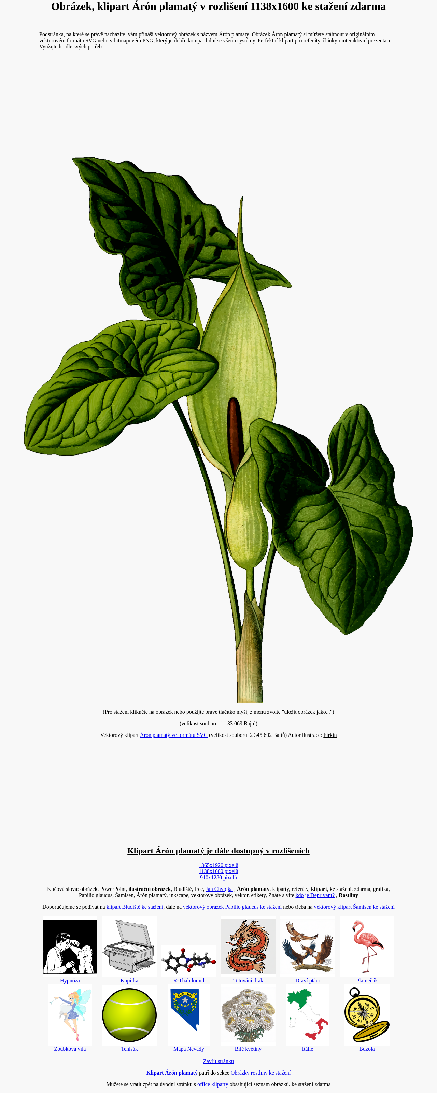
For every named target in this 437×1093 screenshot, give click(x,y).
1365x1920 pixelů (218, 865)
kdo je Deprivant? (315, 895)
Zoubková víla (70, 1018)
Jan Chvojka (219, 889)
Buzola (367, 1018)
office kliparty (212, 1084)
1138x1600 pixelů (218, 871)
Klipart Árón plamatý (172, 1073)
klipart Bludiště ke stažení (135, 907)
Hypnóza (70, 949)
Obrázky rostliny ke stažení (261, 1073)
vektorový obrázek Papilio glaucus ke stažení (232, 907)
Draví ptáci (307, 949)
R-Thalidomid (188, 964)
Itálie (307, 1018)
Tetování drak (248, 949)
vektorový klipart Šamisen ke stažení (354, 907)
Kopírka (129, 949)
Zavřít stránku (218, 1061)
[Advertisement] (218, 103)
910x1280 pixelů (218, 877)
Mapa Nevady (189, 1018)
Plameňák (367, 949)
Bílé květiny (248, 1018)
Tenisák (129, 1018)
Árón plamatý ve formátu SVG (174, 735)
